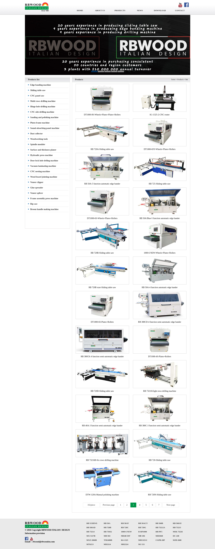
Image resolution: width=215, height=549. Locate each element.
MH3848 (159, 536)
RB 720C (125, 527)
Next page (170, 505)
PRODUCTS (119, 10)
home (173, 79)
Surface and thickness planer (43, 150)
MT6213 (90, 544)
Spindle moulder (37, 144)
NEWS (140, 10)
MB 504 (107, 536)
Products (180, 79)
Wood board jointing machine (43, 177)
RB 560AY (177, 523)
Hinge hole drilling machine (42, 106)
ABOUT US (100, 10)
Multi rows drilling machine (42, 101)
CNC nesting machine (40, 171)
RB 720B (107, 527)
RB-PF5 (159, 532)
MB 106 (141, 536)
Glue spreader (36, 188)
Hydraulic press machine (41, 155)
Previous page (109, 505)
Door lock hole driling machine (44, 161)
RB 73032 (108, 532)
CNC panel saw (37, 96)
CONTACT (180, 10)
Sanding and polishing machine (44, 117)
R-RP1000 (142, 532)
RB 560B (159, 523)
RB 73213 (177, 527)
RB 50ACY (143, 523)
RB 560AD (91, 527)
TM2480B (108, 540)
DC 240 (176, 536)
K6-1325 (124, 540)
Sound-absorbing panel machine (44, 128)
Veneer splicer (36, 193)
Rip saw (34, 204)
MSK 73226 (178, 532)
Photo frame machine (40, 123)
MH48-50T (125, 536)
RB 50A (107, 523)
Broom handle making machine (44, 209)
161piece (91, 505)
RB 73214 (91, 532)
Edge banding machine (40, 85)
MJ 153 (141, 544)
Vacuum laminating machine (43, 166)
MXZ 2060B (92, 540)
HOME (80, 10)
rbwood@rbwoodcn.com (43, 542)
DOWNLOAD (160, 10)
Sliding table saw (38, 90)
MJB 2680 (177, 540)
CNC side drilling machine (42, 112)
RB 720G (142, 527)
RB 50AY (125, 523)
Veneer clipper (36, 182)
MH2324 (124, 544)
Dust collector (36, 133)
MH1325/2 (142, 540)
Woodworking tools (39, 139)
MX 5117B (91, 536)
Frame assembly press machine (44, 198)
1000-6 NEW (126, 532)
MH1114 (107, 544)
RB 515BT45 (92, 523)
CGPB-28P (160, 540)
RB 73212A (160, 527)
